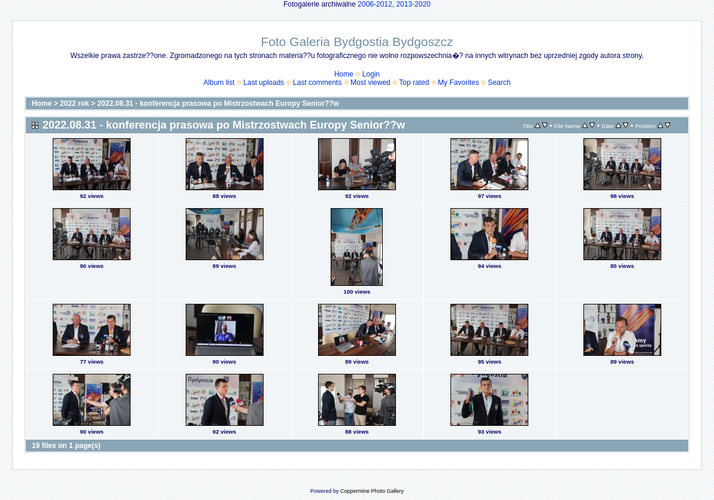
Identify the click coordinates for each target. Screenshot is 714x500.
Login (371, 74)
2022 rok (74, 103)
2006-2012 (375, 4)
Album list (219, 82)
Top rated (414, 82)
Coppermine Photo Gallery (372, 491)
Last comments (317, 82)
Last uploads (263, 82)
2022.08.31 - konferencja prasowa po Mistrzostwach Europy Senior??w (217, 103)
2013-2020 (413, 4)
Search (499, 82)
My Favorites (458, 82)
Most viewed (370, 82)
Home (343, 74)
